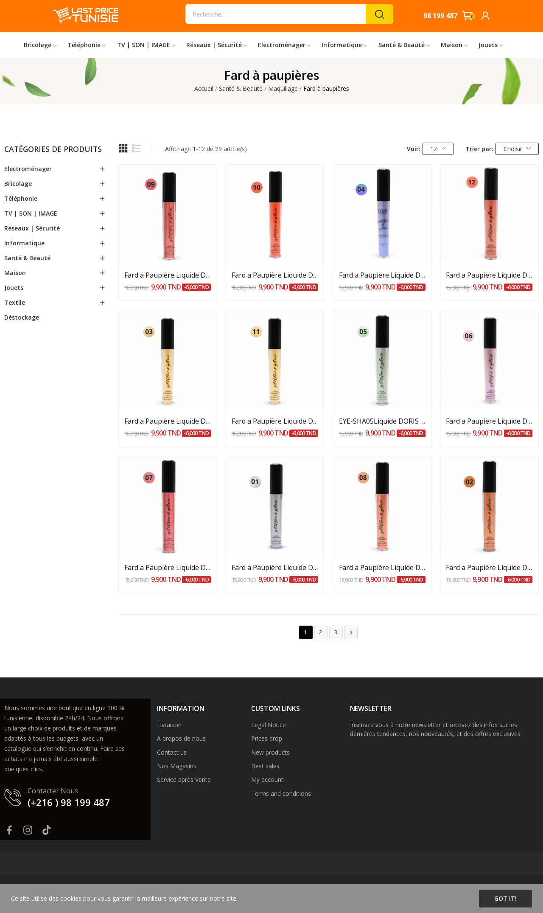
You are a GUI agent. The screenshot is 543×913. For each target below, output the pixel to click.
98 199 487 (440, 15)
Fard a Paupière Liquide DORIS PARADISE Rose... (167, 275)
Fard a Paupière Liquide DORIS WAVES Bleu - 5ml (382, 275)
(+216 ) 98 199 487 (69, 802)
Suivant (351, 632)
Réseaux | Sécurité (32, 228)
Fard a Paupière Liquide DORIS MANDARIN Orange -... (275, 275)
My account (267, 779)
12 (438, 149)
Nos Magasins (176, 766)
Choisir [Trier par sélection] (517, 149)
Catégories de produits (53, 150)
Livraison (169, 725)
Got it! (505, 898)
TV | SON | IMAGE (30, 213)
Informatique (24, 243)
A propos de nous (181, 738)
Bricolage (18, 184)
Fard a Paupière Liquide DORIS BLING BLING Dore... (275, 421)
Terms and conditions (281, 793)
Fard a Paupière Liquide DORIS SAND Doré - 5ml (167, 421)
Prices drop (266, 738)
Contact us (172, 752)
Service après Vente (184, 779)
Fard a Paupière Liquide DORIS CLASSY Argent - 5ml (275, 567)
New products (270, 752)
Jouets (13, 288)
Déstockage (21, 317)
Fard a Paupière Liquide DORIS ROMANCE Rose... (489, 275)
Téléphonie (20, 198)
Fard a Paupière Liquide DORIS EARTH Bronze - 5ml (489, 567)
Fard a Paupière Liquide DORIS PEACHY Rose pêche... (382, 567)
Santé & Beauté (27, 258)
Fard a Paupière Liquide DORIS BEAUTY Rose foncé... (167, 567)
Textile (14, 302)
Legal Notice (268, 725)
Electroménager (28, 169)
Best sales (265, 766)
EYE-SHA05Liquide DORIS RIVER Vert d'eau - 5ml (382, 421)
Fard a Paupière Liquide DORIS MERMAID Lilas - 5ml (489, 421)
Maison (15, 273)
